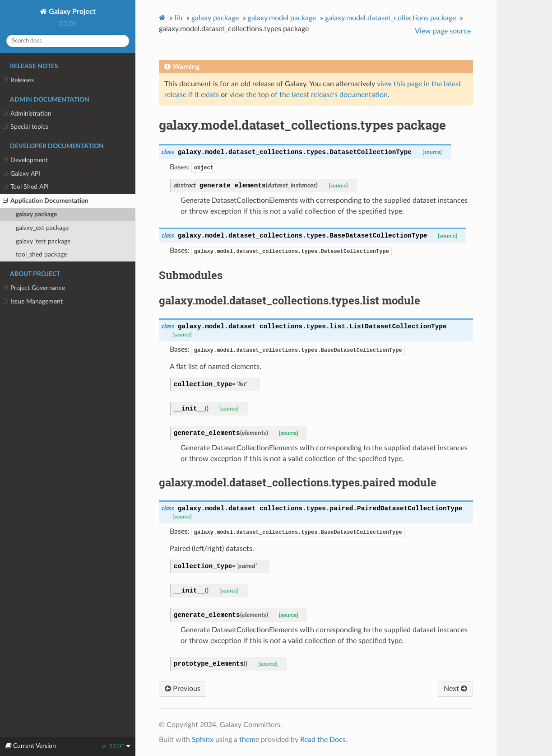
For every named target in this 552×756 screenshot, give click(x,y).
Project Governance (34, 288)
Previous (182, 688)
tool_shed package (41, 254)
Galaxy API (21, 174)
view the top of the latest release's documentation (308, 94)
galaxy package (36, 214)
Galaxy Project (71, 11)
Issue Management (33, 302)
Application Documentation (45, 201)
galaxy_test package (43, 241)
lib (178, 18)
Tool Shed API (26, 187)
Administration (27, 114)
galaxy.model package (282, 18)
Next (455, 688)
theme (249, 739)
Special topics (25, 127)
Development (25, 160)
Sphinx (202, 739)
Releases (18, 80)
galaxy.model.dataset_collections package (390, 18)
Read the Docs (323, 739)
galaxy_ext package (42, 227)
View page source (443, 31)
